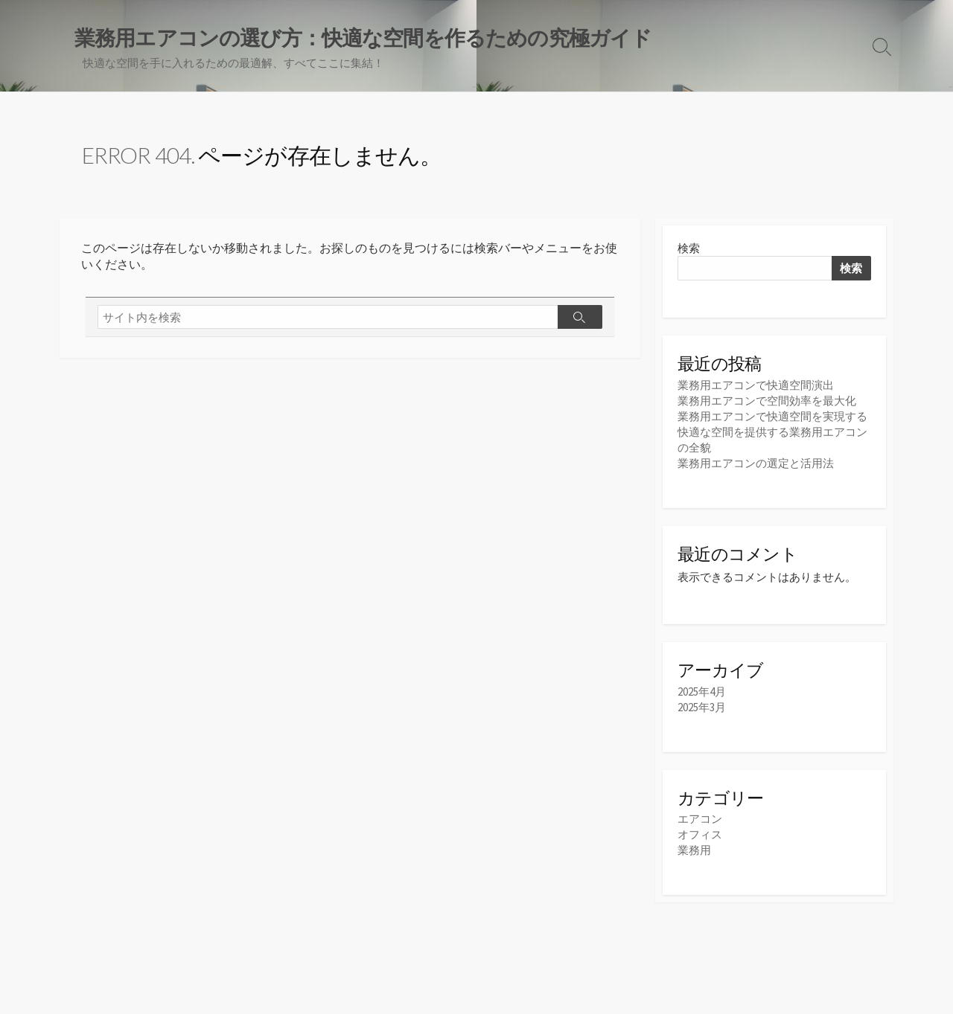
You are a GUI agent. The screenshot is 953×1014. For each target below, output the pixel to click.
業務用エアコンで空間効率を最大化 (767, 401)
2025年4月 (702, 691)
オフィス (700, 834)
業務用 (694, 850)
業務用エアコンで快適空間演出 (756, 385)
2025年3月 (702, 707)
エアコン (700, 819)
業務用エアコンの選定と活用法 (756, 463)
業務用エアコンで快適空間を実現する (772, 416)
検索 (689, 248)
